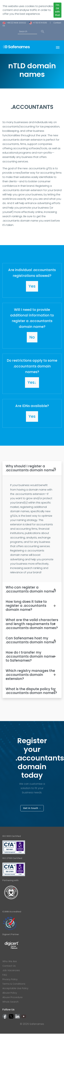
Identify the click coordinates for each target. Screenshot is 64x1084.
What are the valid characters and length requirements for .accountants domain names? (32, 624)
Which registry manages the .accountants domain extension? (30, 674)
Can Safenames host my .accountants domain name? (31, 640)
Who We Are (9, 961)
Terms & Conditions (13, 983)
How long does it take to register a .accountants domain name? (26, 605)
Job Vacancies (11, 970)
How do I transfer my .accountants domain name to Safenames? (30, 656)
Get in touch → (32, 808)
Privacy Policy (10, 979)
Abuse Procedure (12, 997)
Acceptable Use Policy (15, 988)
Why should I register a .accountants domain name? (31, 468)
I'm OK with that (57, 10)
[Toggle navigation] (57, 47)
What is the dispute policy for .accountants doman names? (31, 691)
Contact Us (9, 965)
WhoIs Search (10, 1001)
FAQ (4, 974)
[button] (32, 280)
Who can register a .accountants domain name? (31, 589)
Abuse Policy (9, 992)
